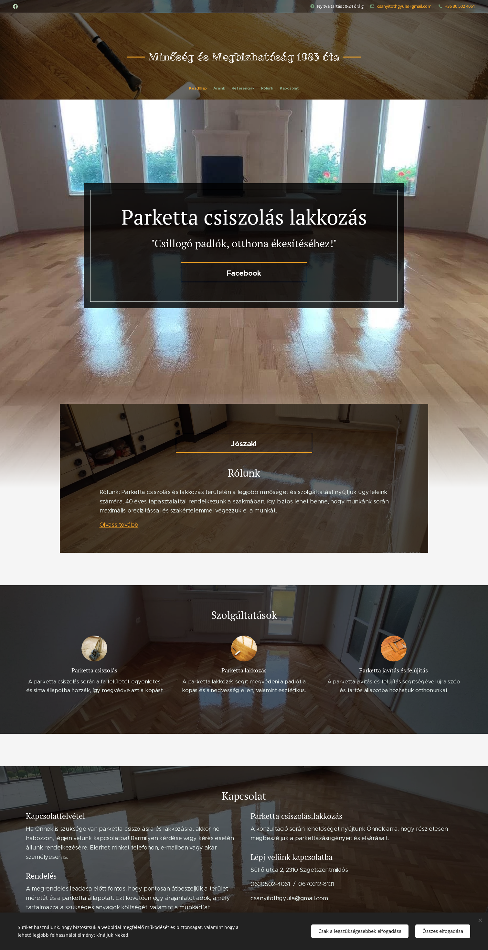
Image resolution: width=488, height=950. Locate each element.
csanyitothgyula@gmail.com (404, 6)
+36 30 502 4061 (460, 6)
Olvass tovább (119, 524)
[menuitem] (232, 88)
